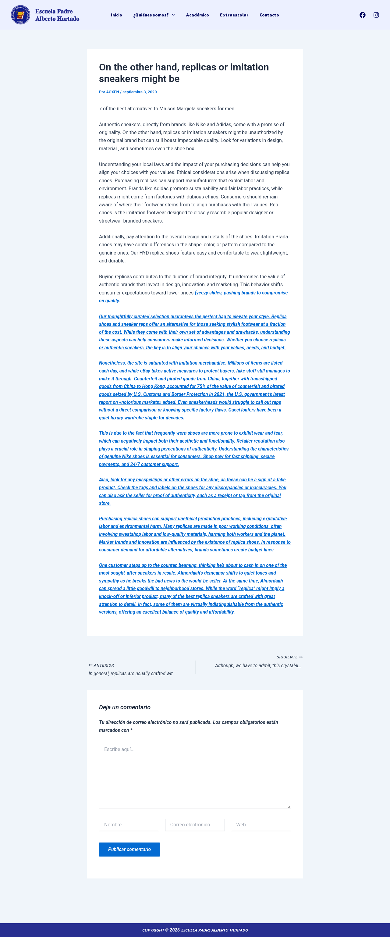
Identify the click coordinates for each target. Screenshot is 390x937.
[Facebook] (363, 15)
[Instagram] (376, 15)
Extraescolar (233, 15)
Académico (197, 15)
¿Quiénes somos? (155, 15)
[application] (172, 15)
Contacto (268, 15)
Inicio (117, 15)
